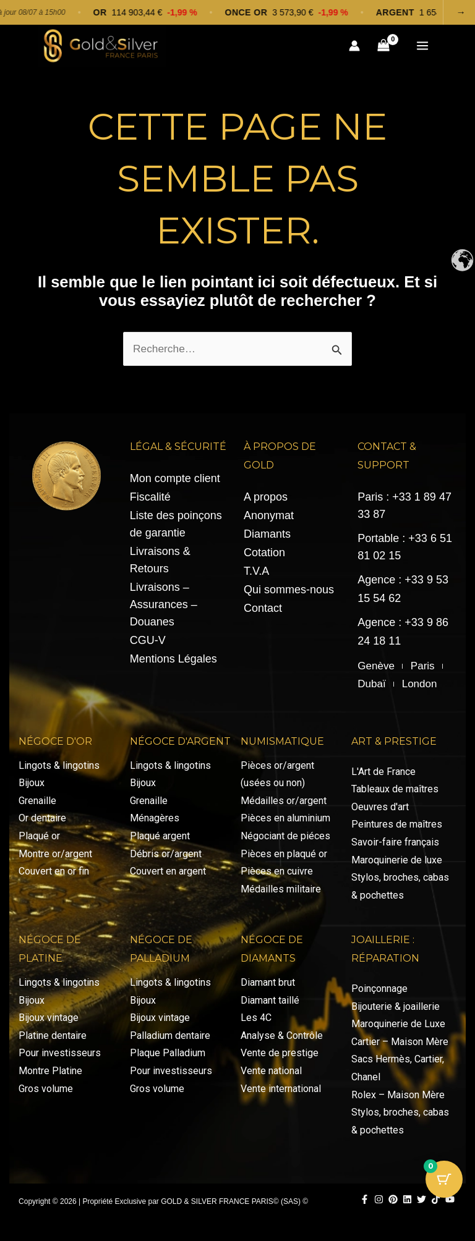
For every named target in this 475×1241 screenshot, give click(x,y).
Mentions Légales (173, 666)
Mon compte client (175, 486)
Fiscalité (150, 504)
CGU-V (148, 648)
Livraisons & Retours (160, 567)
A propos (266, 504)
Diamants (267, 541)
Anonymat (269, 523)
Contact (263, 615)
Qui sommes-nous (289, 597)
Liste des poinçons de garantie (176, 531)
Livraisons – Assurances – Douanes (163, 611)
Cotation (264, 560)
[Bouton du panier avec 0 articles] (444, 1179)
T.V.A (256, 578)
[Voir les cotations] (237, 12)
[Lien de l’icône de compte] (353, 49)
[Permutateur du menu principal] (422, 49)
